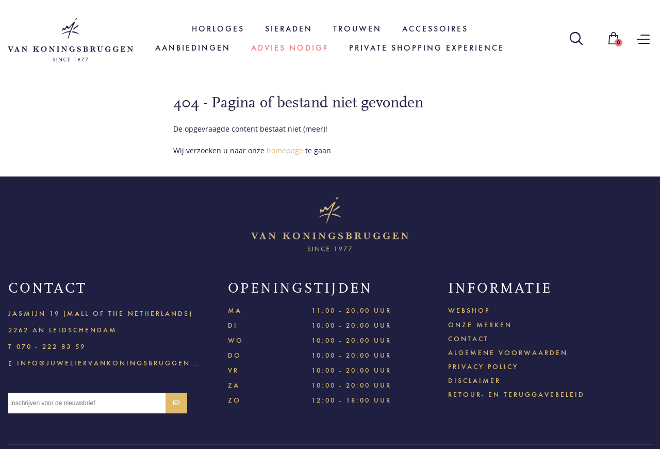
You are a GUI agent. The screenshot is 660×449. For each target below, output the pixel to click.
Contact (468, 339)
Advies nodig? (289, 48)
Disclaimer (474, 380)
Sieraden (288, 29)
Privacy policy (483, 367)
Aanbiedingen (192, 48)
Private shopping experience (426, 48)
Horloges (218, 29)
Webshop (469, 310)
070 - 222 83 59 (51, 346)
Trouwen (357, 29)
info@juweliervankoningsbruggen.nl (109, 362)
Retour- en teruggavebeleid (516, 394)
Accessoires (435, 29)
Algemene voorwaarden (508, 353)
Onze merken (480, 325)
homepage (285, 150)
